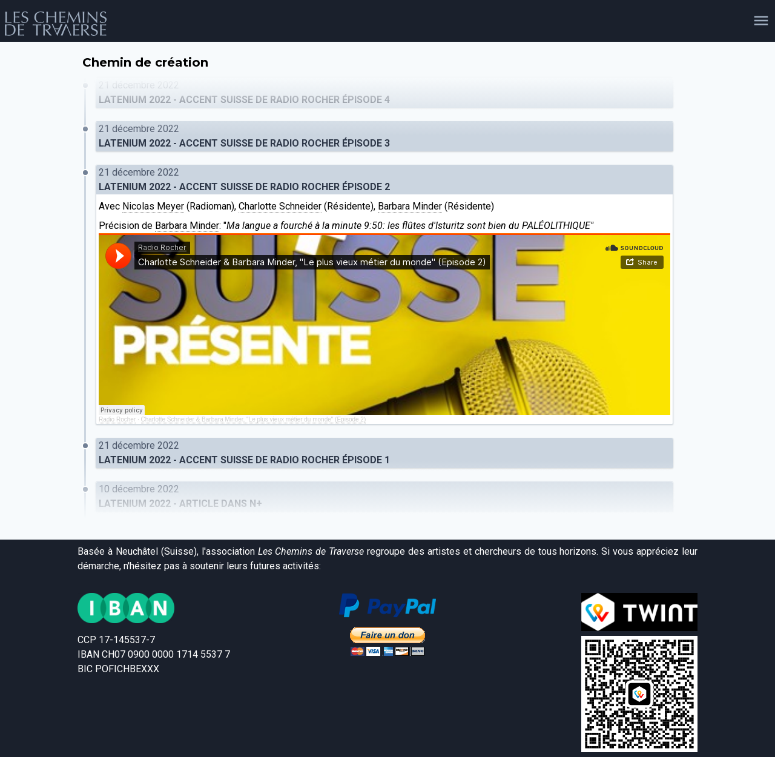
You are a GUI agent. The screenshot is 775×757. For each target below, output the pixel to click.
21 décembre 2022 (384, 93)
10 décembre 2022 (384, 497)
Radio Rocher (117, 419)
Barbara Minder (410, 206)
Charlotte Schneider (280, 206)
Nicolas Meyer (153, 206)
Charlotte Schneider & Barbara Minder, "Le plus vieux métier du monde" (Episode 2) (253, 419)
